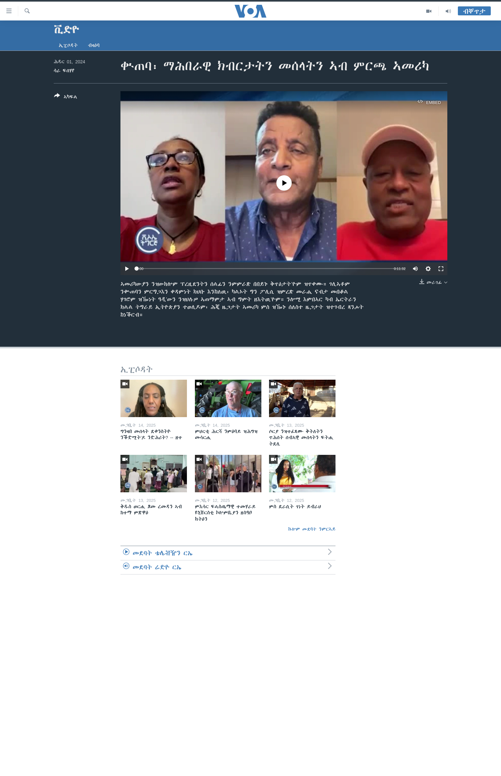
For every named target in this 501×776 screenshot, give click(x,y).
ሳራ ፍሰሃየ (64, 71)
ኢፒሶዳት (68, 45)
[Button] (65, 97)
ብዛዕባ (94, 45)
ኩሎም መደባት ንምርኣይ (311, 529)
